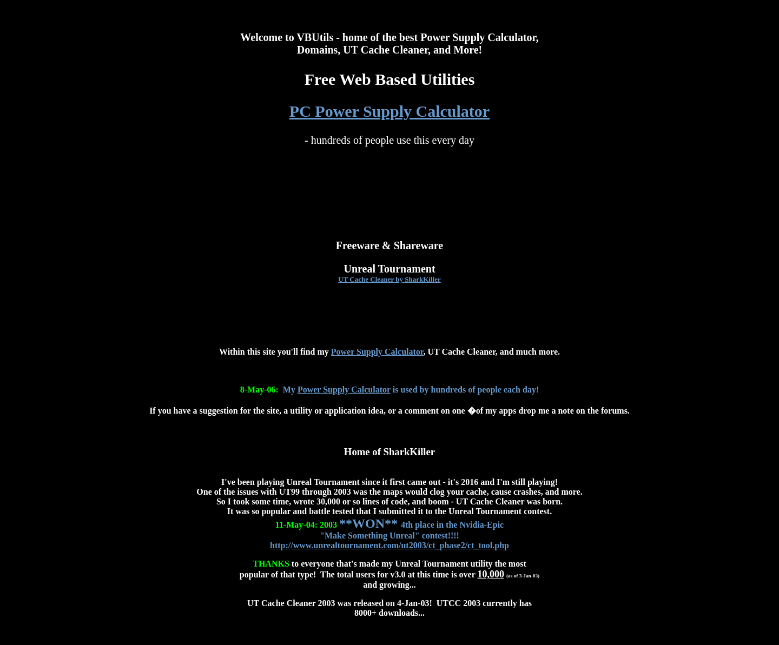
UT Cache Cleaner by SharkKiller (389, 279)
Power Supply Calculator (377, 351)
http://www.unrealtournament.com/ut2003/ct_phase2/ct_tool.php (389, 545)
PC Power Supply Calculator (389, 111)
